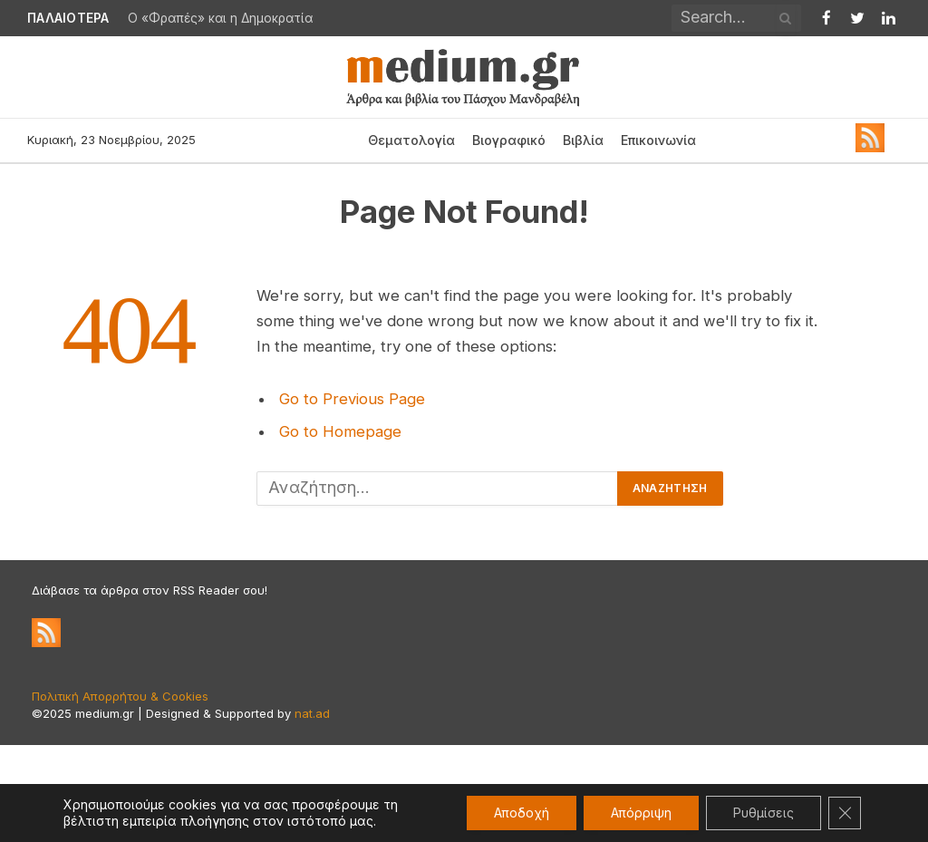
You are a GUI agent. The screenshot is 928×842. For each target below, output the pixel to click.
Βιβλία (583, 140)
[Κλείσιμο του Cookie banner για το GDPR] (844, 813)
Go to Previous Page (352, 399)
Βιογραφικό (509, 140)
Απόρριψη (641, 812)
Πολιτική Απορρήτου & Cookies (120, 696)
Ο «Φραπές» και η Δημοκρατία (220, 18)
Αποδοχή (521, 812)
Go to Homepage (340, 431)
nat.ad (312, 713)
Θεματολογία (411, 140)
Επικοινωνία (658, 140)
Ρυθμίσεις (763, 812)
